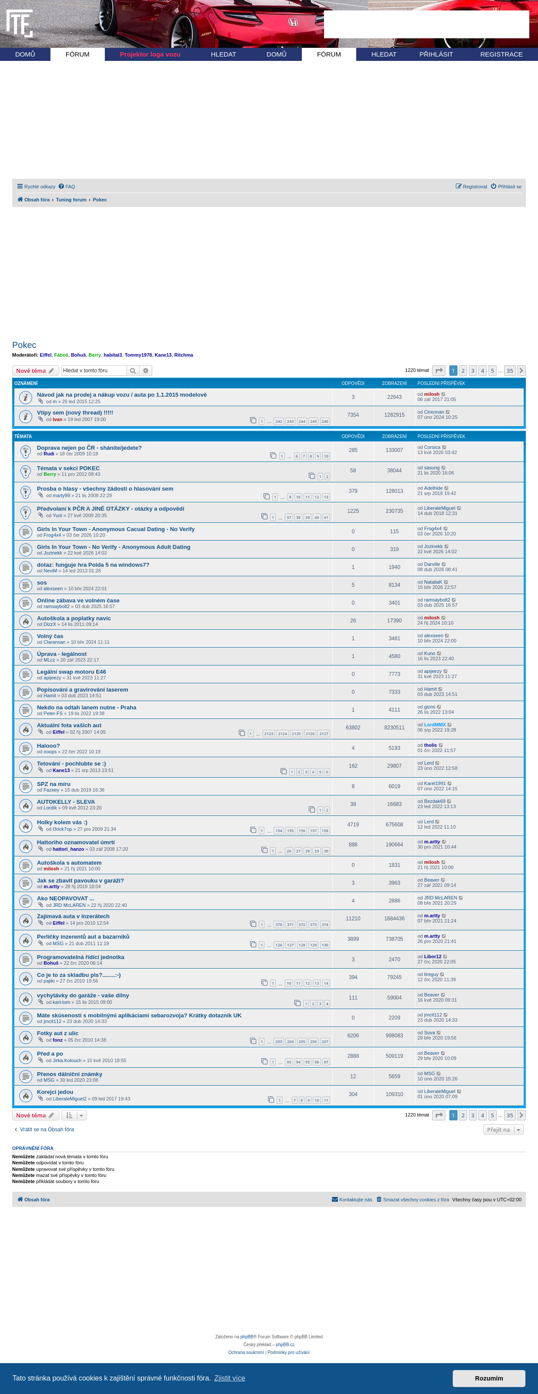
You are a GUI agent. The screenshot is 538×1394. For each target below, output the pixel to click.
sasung (431, 467)
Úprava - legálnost (62, 654)
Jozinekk (52, 552)
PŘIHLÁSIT (436, 54)
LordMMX (435, 724)
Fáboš (61, 355)
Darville (432, 564)
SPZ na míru (53, 784)
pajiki (48, 980)
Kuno (429, 653)
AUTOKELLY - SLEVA (66, 802)
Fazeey (51, 789)
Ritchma (183, 355)
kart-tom (61, 1002)
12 (316, 497)
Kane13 (163, 355)
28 (307, 851)
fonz (58, 1040)
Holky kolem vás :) (62, 822)
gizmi (429, 706)
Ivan (57, 419)
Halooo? (48, 745)
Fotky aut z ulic (57, 1033)
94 (298, 1062)
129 (313, 945)
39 (307, 517)
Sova (429, 1032)
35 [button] (510, 370)
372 (302, 924)
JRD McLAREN (69, 905)
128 (302, 945)
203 (278, 1041)
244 (302, 421)
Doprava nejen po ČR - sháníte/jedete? (89, 448)
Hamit (49, 695)
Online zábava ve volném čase (78, 600)
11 (307, 497)
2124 (282, 733)
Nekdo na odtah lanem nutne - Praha (87, 707)
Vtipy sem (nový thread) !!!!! (75, 412)
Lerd (429, 763)
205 (302, 1041)
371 (290, 924)
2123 (269, 733)
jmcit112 (52, 1021)
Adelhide (433, 488)
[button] (438, 370)
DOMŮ (25, 54)
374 (325, 924)
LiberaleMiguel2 (70, 1098)
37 (289, 517)
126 (278, 945)
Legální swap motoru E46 (71, 672)
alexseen (53, 588)
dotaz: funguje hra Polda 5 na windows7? (93, 565)
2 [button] (462, 370)
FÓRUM (78, 54)
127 (290, 945)
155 (290, 830)
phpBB (247, 1336)
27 (298, 851)
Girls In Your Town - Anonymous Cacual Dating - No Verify (116, 529)
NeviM (50, 570)
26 (289, 851)
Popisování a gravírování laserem (82, 689)
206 (313, 1041)
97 (326, 1062)
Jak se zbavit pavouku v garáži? (80, 880)
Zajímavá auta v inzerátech (73, 916)
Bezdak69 (434, 801)
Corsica (432, 447)
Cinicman (434, 412)
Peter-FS (53, 713)
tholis (430, 745)
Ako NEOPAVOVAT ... (65, 898)
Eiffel (46, 355)
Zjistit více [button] (229, 1378)
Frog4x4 (52, 535)
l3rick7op (62, 829)
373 (313, 924)
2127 (323, 733)
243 (290, 421)
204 (290, 1041)
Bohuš (78, 355)
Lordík (50, 807)
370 (278, 924)
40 (316, 517)
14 (326, 983)
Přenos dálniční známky (69, 1074)
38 (298, 517)
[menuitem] (66, 186)
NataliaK (433, 582)
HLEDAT (223, 54)
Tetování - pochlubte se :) (71, 763)
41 (326, 517)
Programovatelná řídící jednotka (80, 957)
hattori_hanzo (68, 849)
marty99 (61, 495)
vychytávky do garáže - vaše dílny (83, 995)
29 (316, 851)
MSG (58, 943)
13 (326, 497)
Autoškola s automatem (69, 862)
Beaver (431, 880)
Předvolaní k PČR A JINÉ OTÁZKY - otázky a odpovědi (110, 508)
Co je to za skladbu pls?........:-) (79, 975)
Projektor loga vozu (150, 54)
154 (278, 830)
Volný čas (50, 636)
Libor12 (432, 956)
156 (302, 830)
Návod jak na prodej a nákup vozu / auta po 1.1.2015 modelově (122, 394)
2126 (310, 733)
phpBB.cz (285, 1344)
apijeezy (52, 677)
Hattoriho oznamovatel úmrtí (76, 842)
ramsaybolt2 (56, 606)
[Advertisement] (426, 24)
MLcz (49, 659)
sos (42, 582)
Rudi (48, 453)
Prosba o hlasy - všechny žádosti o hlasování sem (105, 488)
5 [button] (492, 370)
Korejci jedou (55, 1092)
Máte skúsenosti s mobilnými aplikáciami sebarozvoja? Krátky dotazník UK (139, 1015)
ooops (50, 751)
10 (326, 456)
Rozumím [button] (489, 1378)
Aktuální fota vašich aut (69, 725)
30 (326, 851)
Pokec (24, 345)
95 (307, 1062)
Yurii (57, 515)
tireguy (431, 974)
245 (313, 421)
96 (316, 1062)
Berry (94, 355)
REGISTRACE (501, 54)
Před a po (50, 1053)
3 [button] (473, 370)
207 (325, 1041)
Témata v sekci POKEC (68, 468)
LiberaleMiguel (439, 508)
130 (325, 945)
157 (313, 830)
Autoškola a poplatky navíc (74, 618)
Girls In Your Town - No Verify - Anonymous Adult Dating (113, 547)
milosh (431, 394)
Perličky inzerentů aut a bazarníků (83, 936)
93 (289, 1062)
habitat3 (113, 355)
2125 (296, 733)
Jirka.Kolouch (67, 1060)
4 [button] (482, 370)
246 (325, 421)
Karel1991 (435, 783)
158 (325, 830)
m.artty (432, 841)
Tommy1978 (138, 355)
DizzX (49, 624)
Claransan (54, 642)
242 (278, 421)
